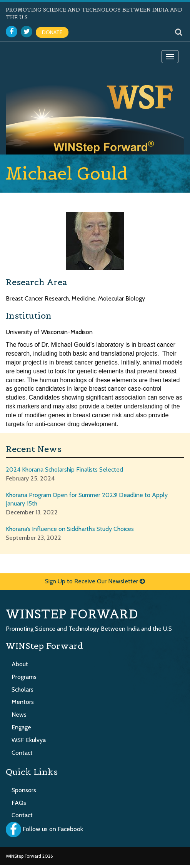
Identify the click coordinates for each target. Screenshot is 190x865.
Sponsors (24, 790)
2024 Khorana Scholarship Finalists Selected (64, 469)
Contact (22, 752)
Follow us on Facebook (53, 829)
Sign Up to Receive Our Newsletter (95, 581)
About (20, 664)
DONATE (52, 32)
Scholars (22, 689)
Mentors (23, 701)
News (19, 714)
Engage (21, 727)
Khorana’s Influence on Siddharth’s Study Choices (70, 528)
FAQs (19, 802)
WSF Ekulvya (29, 740)
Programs (24, 676)
